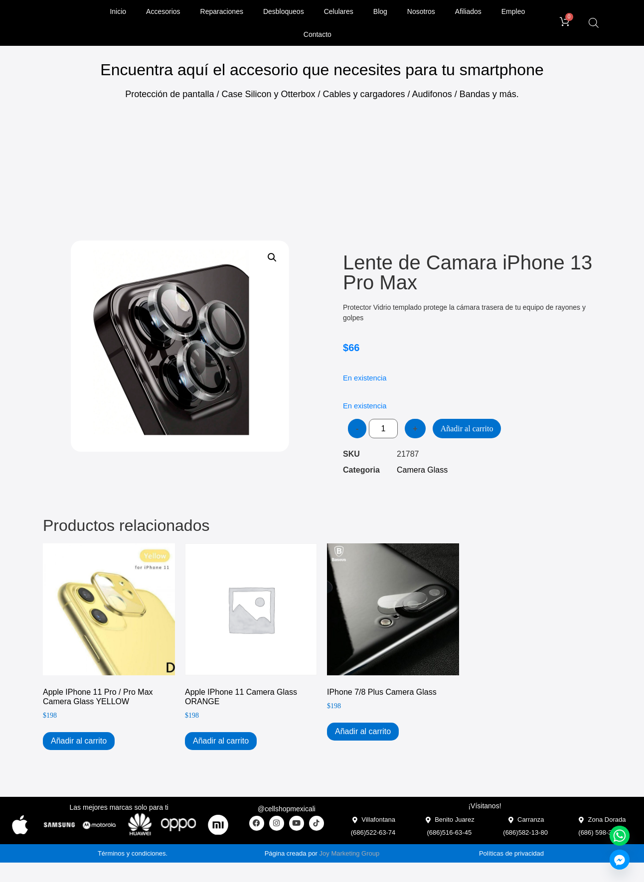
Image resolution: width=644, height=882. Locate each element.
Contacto (317, 34)
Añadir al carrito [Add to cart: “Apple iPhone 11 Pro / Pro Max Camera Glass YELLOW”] (79, 741)
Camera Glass (422, 470)
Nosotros (421, 11)
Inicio (118, 11)
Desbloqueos (283, 11)
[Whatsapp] (620, 836)
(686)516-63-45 (449, 832)
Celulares (338, 11)
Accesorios (163, 11)
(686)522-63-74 (373, 832)
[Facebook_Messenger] (620, 860)
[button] (272, 257)
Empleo (513, 11)
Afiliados (468, 11)
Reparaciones (221, 11)
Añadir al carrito (467, 428)
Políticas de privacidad (511, 853)
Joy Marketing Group (350, 853)
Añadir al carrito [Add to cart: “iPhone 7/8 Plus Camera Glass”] (363, 731)
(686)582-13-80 (525, 832)
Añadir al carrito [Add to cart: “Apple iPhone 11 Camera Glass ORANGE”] (221, 741)
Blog (380, 11)
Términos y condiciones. (132, 853)
